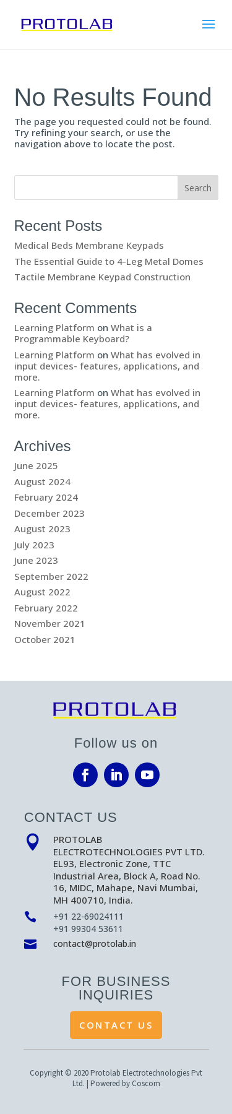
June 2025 (36, 465)
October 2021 (44, 639)
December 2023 (49, 513)
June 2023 (36, 560)
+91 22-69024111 (88, 916)
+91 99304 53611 (88, 929)
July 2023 (34, 544)
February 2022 (46, 608)
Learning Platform (54, 327)
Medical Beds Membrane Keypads (89, 245)
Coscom (146, 1083)
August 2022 (42, 591)
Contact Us (116, 1025)
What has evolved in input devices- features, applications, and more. (107, 365)
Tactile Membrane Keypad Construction (102, 276)
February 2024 (46, 497)
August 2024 (42, 481)
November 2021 (49, 623)
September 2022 (51, 576)
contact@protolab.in (94, 943)
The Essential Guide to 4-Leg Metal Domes (109, 261)
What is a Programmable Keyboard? (83, 333)
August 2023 (42, 528)
